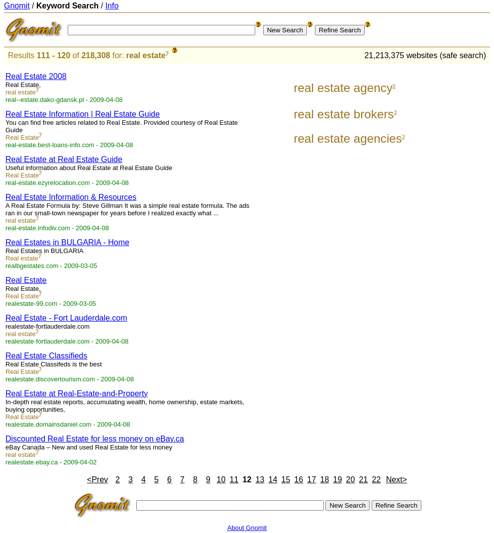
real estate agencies (347, 138)
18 (324, 479)
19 (337, 479)
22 (376, 479)
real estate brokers (344, 114)
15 (286, 479)
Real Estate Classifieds (46, 356)
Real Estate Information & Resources (70, 197)
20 (350, 479)
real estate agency (343, 87)
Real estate (21, 258)
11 (234, 479)
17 (311, 479)
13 (260, 479)
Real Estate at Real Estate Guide (63, 159)
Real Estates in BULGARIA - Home (67, 242)
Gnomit (17, 5)
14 (273, 479)
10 (221, 479)
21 (363, 479)
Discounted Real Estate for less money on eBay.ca (94, 439)
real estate (146, 55)
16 (299, 479)
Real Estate (22, 137)
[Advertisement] (449, 215)
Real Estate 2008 (36, 76)
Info (112, 5)
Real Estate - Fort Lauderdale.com (66, 318)
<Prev (97, 479)
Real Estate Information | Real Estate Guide (82, 114)
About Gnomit (247, 528)
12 (247, 479)
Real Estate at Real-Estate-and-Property (76, 393)
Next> (396, 479)
